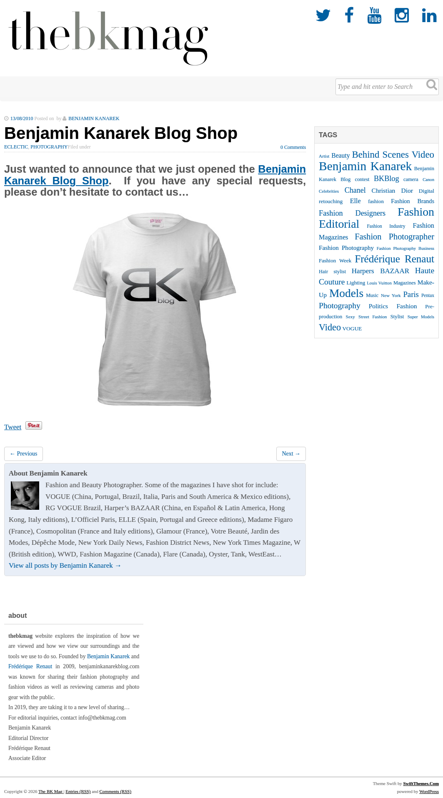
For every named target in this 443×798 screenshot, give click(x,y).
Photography (49, 147)
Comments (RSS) (115, 791)
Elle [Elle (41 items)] (355, 200)
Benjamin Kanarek (108, 656)
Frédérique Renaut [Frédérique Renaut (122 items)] (394, 258)
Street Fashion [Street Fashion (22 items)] (372, 316)
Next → (291, 454)
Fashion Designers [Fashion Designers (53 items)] (352, 213)
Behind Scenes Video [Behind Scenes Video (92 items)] (393, 154)
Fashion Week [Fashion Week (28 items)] (335, 260)
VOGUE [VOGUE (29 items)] (352, 328)
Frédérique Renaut (30, 666)
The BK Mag (50, 791)
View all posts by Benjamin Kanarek (65, 565)
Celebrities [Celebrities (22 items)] (329, 191)
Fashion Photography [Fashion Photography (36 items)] (346, 247)
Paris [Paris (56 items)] (410, 294)
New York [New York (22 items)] (390, 295)
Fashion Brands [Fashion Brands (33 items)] (412, 201)
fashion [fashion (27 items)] (376, 201)
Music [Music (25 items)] (372, 295)
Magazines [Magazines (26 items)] (404, 283)
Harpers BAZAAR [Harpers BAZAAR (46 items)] (380, 271)
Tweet (12, 427)
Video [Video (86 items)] (330, 327)
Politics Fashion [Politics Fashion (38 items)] (393, 306)
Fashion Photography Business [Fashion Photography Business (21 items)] (405, 248)
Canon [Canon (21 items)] (428, 179)
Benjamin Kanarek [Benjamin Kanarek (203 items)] (365, 166)
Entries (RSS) (77, 791)
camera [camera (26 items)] (410, 179)
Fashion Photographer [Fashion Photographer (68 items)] (394, 236)
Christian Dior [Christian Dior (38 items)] (392, 190)
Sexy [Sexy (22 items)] (350, 316)
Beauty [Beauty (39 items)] (340, 155)
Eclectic (16, 147)
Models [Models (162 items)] (346, 293)
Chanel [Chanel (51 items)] (355, 190)
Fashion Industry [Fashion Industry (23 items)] (386, 226)
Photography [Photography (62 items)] (339, 305)
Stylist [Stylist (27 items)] (397, 317)
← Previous (24, 454)
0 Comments (293, 147)
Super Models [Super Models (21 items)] (421, 317)
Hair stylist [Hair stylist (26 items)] (332, 271)
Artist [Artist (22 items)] (324, 156)
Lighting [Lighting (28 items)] (355, 282)
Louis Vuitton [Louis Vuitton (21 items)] (379, 283)
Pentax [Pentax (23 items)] (427, 295)
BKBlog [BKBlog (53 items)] (386, 178)
